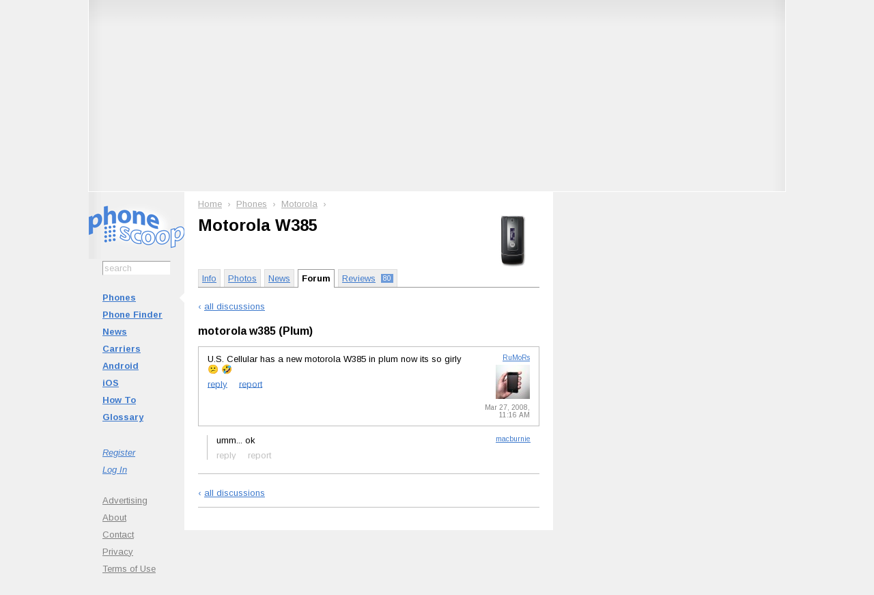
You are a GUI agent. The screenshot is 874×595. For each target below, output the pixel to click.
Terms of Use (129, 569)
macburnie (513, 439)
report (250, 383)
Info (209, 278)
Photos (242, 278)
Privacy (117, 551)
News (114, 332)
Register (118, 452)
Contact (118, 534)
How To (119, 400)
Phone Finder (132, 314)
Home (210, 204)
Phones (119, 297)
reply (217, 383)
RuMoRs (516, 357)
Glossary (122, 417)
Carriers (121, 349)
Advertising (124, 500)
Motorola (299, 204)
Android (120, 366)
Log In (114, 470)
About (114, 517)
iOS (110, 383)
